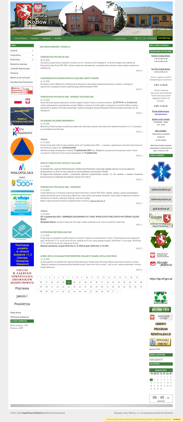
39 (41, 287)
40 (47, 287)
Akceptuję (176, 419)
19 (137, 277)
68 (97, 291)
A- (141, 38)
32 (108, 282)
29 (91, 282)
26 (74, 282)
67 (91, 291)
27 (80, 282)
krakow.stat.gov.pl (97, 201)
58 (41, 291)
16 (120, 277)
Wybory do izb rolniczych (20, 78)
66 (85, 291)
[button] (32, 51)
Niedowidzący (164, 38)
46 (80, 287)
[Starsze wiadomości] (118, 291)
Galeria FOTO (154, 349)
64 (74, 291)
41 (52, 287)
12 (98, 277)
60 (52, 291)
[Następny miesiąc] (171, 370)
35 (124, 282)
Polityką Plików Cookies (162, 419)
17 (126, 277)
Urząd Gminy (15, 55)
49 (97, 287)
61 (58, 291)
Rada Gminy (15, 60)
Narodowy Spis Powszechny (21, 82)
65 (80, 291)
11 (92, 277)
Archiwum (152, 38)
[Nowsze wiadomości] (40, 277)
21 (47, 282)
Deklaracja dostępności (19, 317)
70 (108, 291)
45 (74, 287)
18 (131, 277)
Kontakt (58, 38)
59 (47, 291)
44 (69, 287)
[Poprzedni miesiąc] (150, 370)
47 (85, 287)
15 (114, 277)
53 (119, 287)
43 (63, 287)
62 (63, 291)
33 (113, 282)
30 (97, 282)
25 (69, 282)
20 (41, 282)
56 (135, 287)
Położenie (14, 73)
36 (130, 282)
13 (103, 277)
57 (141, 287)
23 (58, 282)
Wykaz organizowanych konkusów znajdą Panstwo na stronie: (65, 201)
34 (119, 282)
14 (109, 277)
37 (135, 282)
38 (141, 282)
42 (58, 287)
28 (85, 282)
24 (63, 282)
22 (52, 282)
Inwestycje (46, 38)
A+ (145, 38)
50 (102, 287)
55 (130, 287)
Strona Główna (21, 38)
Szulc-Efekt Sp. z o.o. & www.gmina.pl (139, 413)
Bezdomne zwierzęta (18, 64)
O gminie (34, 38)
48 (91, 287)
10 (87, 277)
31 (102, 282)
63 (69, 291)
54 (124, 287)
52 (113, 287)
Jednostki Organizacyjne (20, 68)
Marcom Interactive (165, 413)
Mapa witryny (15, 313)
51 (108, 287)
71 (113, 291)
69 (102, 291)
